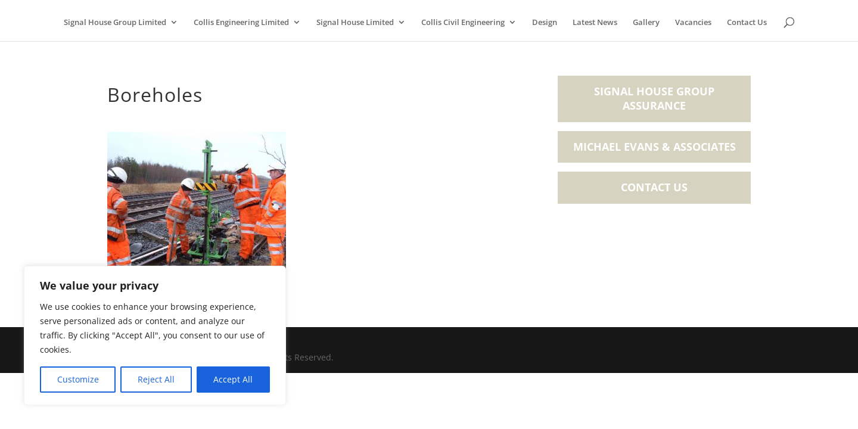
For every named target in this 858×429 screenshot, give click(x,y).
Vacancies (693, 22)
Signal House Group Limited (115, 22)
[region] (155, 335)
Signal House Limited (355, 22)
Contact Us (747, 22)
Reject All (156, 379)
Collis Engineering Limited (241, 22)
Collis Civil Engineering (463, 22)
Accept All (233, 379)
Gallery (646, 22)
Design (544, 22)
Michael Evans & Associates (654, 146)
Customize (78, 379)
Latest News (595, 22)
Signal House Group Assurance (654, 98)
